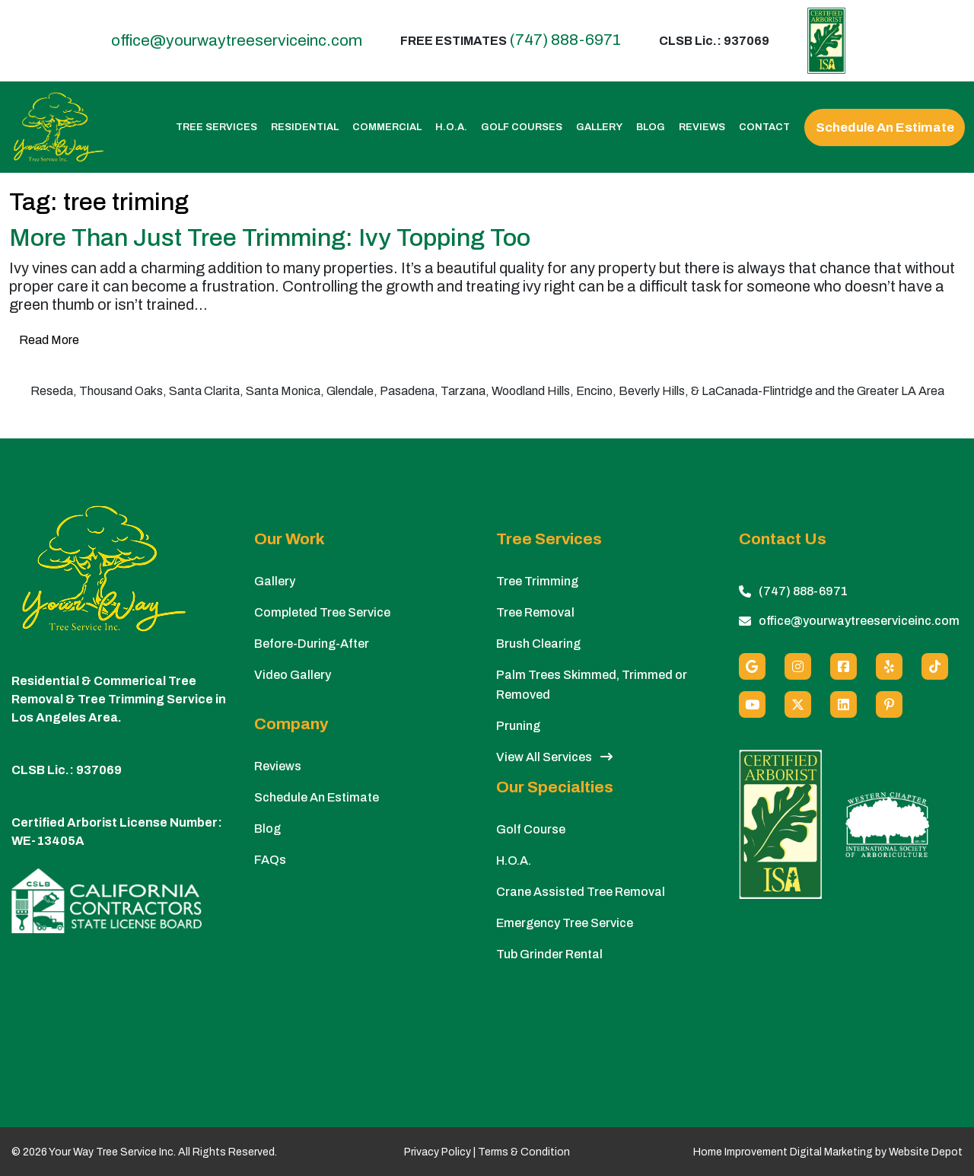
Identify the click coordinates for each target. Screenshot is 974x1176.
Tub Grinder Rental (549, 954)
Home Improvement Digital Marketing (783, 1152)
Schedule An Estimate (885, 127)
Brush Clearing (538, 643)
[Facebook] (843, 666)
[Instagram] (798, 666)
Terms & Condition (524, 1152)
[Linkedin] (843, 704)
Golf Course (530, 829)
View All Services (554, 757)
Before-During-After (311, 643)
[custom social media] (934, 666)
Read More (49, 339)
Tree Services (216, 127)
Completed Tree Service (322, 612)
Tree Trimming (537, 581)
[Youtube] (752, 704)
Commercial (387, 127)
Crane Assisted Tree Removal (580, 891)
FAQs (270, 859)
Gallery (599, 127)
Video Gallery (292, 674)
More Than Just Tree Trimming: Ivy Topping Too (269, 238)
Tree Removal (535, 612)
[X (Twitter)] (798, 704)
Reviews (702, 127)
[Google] (752, 666)
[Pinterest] (889, 704)
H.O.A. (451, 127)
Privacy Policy (437, 1152)
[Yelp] (889, 666)
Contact (764, 127)
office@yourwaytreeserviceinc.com (236, 41)
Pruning (518, 725)
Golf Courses (521, 127)
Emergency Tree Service (564, 922)
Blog (650, 127)
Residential (305, 127)
